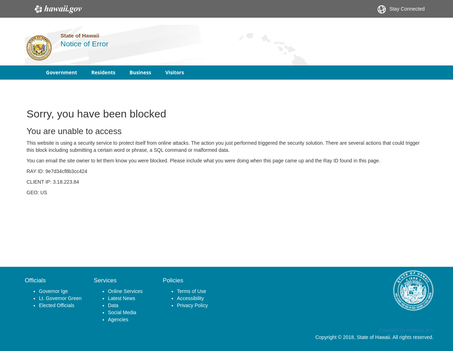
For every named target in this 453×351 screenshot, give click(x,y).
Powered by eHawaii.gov (406, 330)
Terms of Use (191, 291)
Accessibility (190, 298)
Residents (103, 72)
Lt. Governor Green (60, 298)
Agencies (118, 319)
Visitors (174, 72)
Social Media (122, 312)
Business (140, 72)
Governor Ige (53, 291)
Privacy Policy (192, 305)
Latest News (121, 298)
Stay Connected (401, 9)
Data (113, 305)
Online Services (125, 291)
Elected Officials (56, 305)
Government (61, 72)
